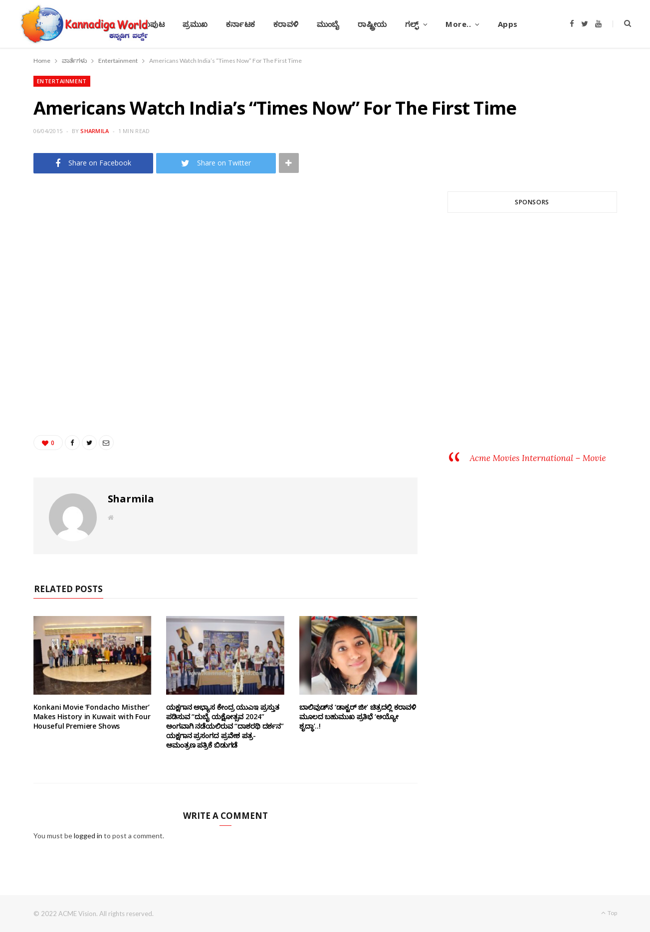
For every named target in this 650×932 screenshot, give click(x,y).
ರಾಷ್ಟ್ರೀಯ (372, 24)
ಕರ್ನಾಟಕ (240, 24)
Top (609, 913)
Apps (508, 24)
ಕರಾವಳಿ (286, 24)
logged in (88, 835)
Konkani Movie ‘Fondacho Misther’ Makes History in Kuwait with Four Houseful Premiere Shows (92, 716)
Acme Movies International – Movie (538, 458)
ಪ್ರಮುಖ (195, 24)
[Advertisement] (532, 340)
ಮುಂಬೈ (328, 24)
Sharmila (94, 131)
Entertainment (62, 81)
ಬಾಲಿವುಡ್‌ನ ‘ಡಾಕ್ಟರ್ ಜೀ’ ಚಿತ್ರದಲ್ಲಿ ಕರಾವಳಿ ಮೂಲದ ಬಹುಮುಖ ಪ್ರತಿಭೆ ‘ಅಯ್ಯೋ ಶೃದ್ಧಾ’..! (357, 716)
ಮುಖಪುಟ (148, 24)
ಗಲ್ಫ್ (412, 24)
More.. (458, 24)
